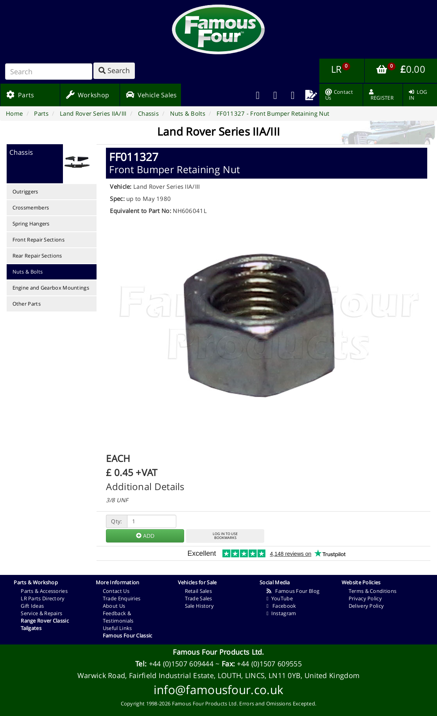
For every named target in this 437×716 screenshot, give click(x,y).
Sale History (199, 605)
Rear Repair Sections (37, 255)
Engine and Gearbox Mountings (51, 287)
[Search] (48, 71)
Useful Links (117, 628)
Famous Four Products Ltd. (218, 652)
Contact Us (116, 590)
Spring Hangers (31, 223)
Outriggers (25, 191)
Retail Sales (198, 590)
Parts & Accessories (44, 590)
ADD (145, 535)
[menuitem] (275, 95)
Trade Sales (198, 598)
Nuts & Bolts (28, 271)
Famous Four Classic (127, 635)
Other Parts (27, 303)
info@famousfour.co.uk (218, 690)
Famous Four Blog (293, 590)
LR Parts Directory (42, 598)
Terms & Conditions (372, 590)
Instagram (281, 613)
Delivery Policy (366, 605)
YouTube (280, 598)
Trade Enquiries (122, 598)
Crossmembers (31, 207)
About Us (114, 605)
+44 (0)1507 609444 (181, 663)
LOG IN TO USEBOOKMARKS (225, 536)
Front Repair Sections (38, 239)
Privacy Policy (365, 598)
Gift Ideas (32, 605)
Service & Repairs (41, 613)
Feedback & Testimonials (118, 617)
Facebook (281, 605)
